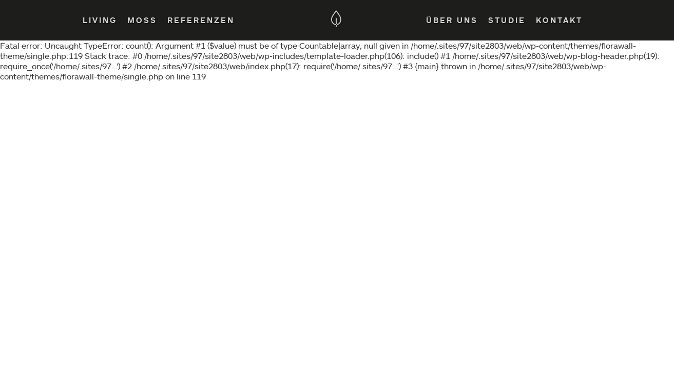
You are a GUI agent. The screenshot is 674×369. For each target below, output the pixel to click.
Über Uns (452, 20)
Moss (142, 20)
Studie (507, 20)
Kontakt (559, 20)
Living (100, 20)
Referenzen (201, 20)
